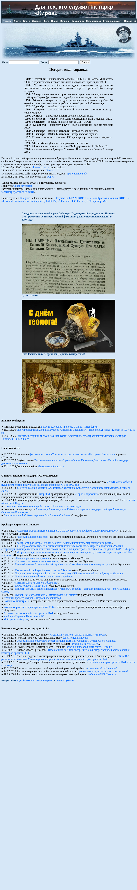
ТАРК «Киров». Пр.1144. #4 (31, 585)
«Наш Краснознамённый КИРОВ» (110, 198)
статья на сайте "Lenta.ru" (102, 668)
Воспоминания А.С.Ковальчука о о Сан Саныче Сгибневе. (37, 515)
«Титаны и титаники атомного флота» (36, 561)
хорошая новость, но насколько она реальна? (102, 671)
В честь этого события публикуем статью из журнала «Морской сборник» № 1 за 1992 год (66, 483)
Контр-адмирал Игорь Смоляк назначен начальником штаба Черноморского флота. (64, 542)
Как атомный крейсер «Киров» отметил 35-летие (43, 570)
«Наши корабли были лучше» (32, 558)
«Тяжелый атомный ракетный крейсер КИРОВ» (28, 201)
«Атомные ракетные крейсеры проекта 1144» (30, 607)
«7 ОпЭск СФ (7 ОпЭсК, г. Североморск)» (82, 201)
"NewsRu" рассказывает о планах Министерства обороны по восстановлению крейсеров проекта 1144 (65, 657)
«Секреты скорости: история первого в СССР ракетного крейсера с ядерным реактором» (68, 530)
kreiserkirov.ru (41, 167)
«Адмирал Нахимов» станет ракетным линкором (78, 634)
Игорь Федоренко (44, 680)
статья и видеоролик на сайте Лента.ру (89, 646)
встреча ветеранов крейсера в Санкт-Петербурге (69, 426)
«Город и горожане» (86, 493)
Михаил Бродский (65, 680)
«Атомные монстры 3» (17, 601)
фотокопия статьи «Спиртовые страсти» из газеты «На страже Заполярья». (72, 454)
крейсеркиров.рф (77, 173)
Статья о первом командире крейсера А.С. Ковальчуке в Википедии (43, 506)
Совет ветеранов (22, 185)
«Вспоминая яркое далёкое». (33, 536)
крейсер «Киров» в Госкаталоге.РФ (24, 616)
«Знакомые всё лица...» (50, 466)
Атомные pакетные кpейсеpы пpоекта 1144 (28, 613)
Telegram (25, 198)
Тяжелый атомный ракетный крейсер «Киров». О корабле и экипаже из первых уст (62, 564)
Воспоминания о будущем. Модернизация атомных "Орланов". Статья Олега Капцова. (66, 640)
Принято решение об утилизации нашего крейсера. (44, 576)
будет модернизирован (76, 637)
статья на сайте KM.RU (85, 643)
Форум (50, 176)
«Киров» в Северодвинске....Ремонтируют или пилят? (46, 594)
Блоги (49, 170)
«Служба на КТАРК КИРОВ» (72, 198)
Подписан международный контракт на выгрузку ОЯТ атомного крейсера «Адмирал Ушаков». (69, 573)
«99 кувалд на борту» (16, 619)
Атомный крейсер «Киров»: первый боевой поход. (33, 597)
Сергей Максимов (25, 680)
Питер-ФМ (43, 493)
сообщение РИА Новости (101, 674)
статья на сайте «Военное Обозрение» (36, 582)
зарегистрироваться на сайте (17, 191)
